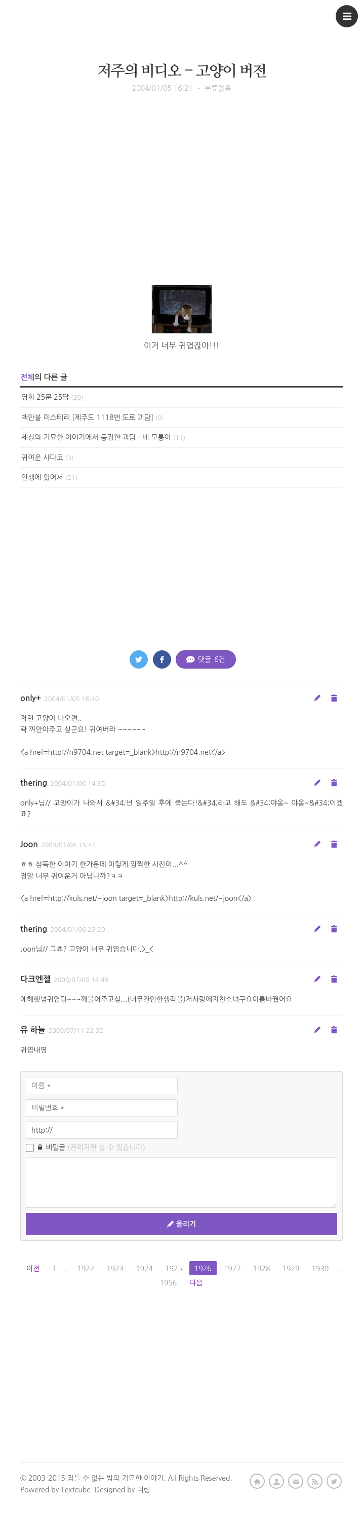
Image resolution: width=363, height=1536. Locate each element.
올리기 (181, 1224)
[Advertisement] (181, 203)
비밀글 (85, 1147)
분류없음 (218, 88)
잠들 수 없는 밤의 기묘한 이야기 (115, 1478)
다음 (196, 1282)
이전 (32, 1268)
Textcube (76, 1489)
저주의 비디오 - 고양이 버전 (181, 71)
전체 (27, 377)
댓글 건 (205, 659)
